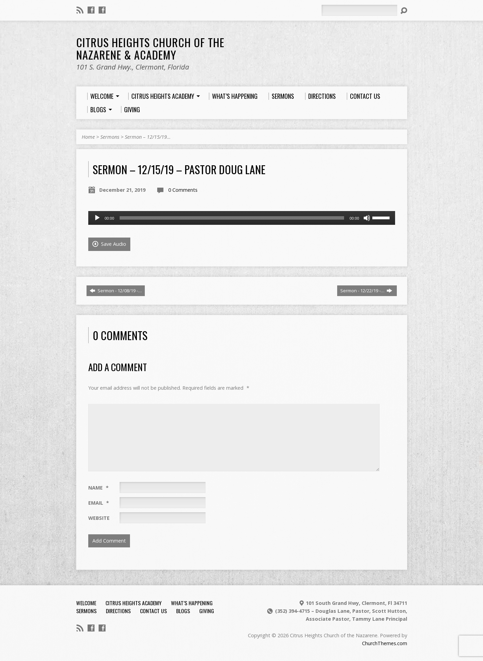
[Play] (97, 217)
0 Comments (183, 190)
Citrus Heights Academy (133, 603)
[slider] (232, 218)
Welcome (86, 603)
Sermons (109, 137)
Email (98, 503)
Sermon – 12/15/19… (148, 137)
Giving (206, 611)
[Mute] (366, 217)
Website (99, 518)
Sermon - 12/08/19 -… (116, 290)
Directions (118, 611)
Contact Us (153, 611)
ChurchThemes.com (384, 643)
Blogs (183, 611)
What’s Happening (192, 603)
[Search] (359, 10)
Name (98, 487)
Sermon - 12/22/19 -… (366, 290)
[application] (241, 218)
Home (88, 137)
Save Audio (109, 244)
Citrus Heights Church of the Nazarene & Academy (150, 48)
